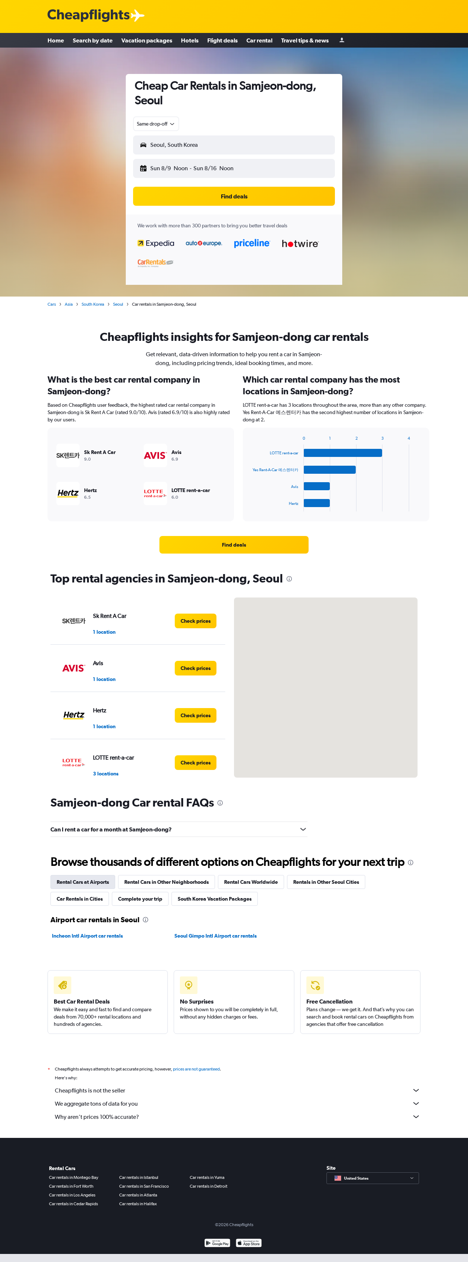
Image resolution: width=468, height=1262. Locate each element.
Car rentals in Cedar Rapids (73, 1203)
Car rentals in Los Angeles (72, 1195)
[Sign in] (342, 40)
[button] (234, 145)
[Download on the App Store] (249, 1244)
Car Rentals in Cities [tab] (80, 899)
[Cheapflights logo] (88, 15)
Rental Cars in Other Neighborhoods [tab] (166, 882)
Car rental (259, 40)
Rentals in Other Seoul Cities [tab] (326, 882)
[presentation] (289, 579)
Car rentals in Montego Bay (73, 1177)
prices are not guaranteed (196, 1069)
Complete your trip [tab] (140, 899)
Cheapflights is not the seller (237, 1090)
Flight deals (222, 40)
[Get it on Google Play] (217, 1244)
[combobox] (156, 123)
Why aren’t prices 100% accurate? (237, 1116)
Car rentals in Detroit (208, 1186)
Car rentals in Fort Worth (71, 1186)
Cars (52, 304)
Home (56, 40)
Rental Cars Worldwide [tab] (251, 882)
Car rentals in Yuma (207, 1177)
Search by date (93, 40)
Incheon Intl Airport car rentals (87, 936)
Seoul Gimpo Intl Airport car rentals (215, 936)
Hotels (190, 40)
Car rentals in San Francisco (144, 1186)
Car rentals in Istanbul (138, 1177)
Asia (69, 304)
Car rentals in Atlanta (138, 1195)
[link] (234, 545)
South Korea (93, 304)
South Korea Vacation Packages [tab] (215, 899)
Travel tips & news (305, 40)
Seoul (118, 304)
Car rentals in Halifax (138, 1203)
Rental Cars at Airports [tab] (83, 882)
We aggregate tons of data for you (237, 1103)
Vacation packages (146, 40)
